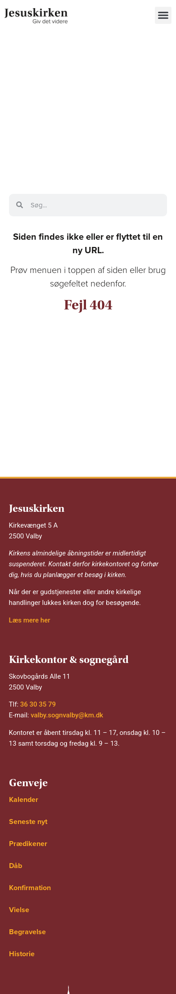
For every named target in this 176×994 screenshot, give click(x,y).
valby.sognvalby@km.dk (67, 715)
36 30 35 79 (38, 704)
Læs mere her (29, 620)
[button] (163, 15)
